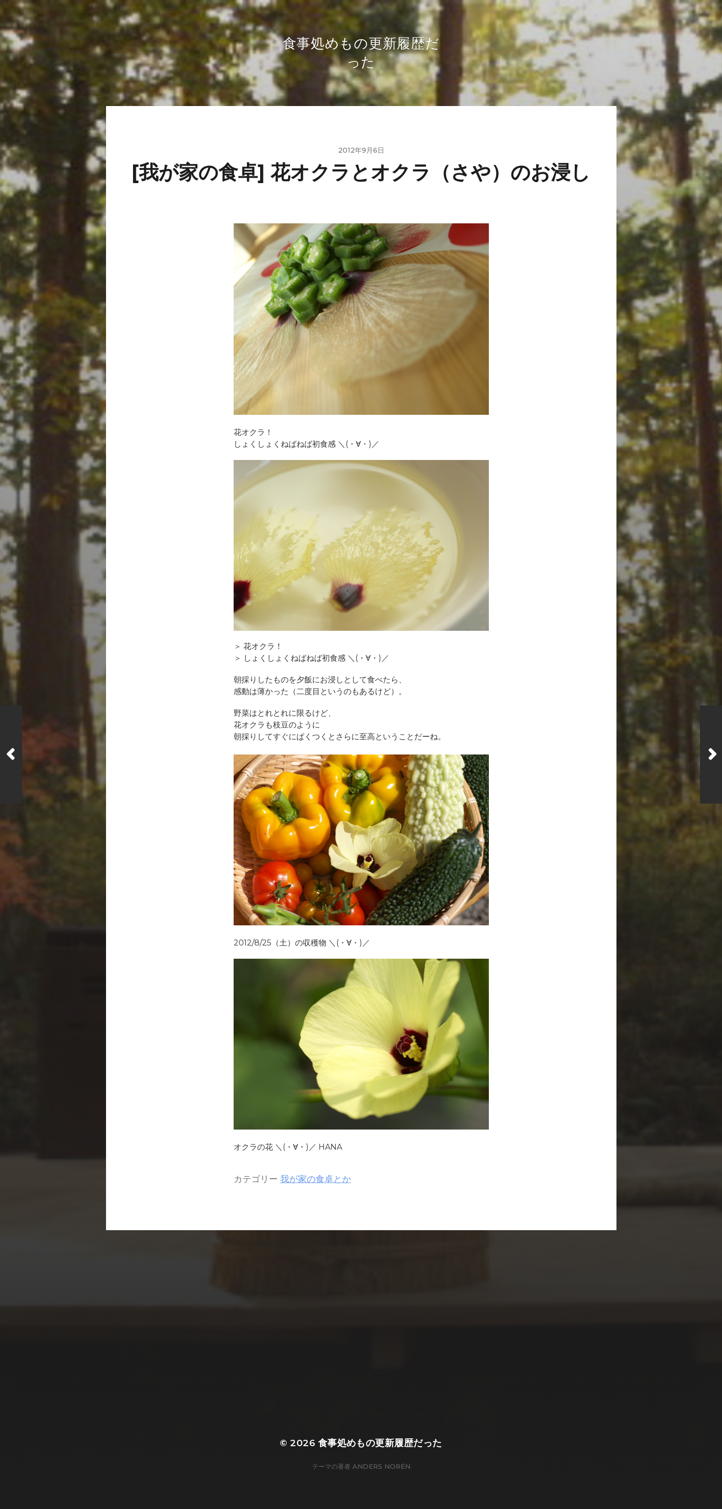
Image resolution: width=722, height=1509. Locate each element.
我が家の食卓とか (315, 1179)
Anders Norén (381, 1466)
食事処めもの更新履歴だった (380, 1443)
